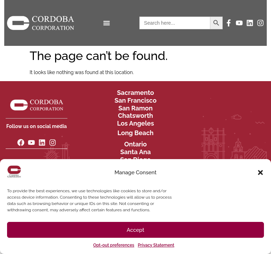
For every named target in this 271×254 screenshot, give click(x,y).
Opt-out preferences (113, 245)
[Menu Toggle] (106, 22)
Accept (135, 230)
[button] (260, 172)
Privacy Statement (156, 245)
